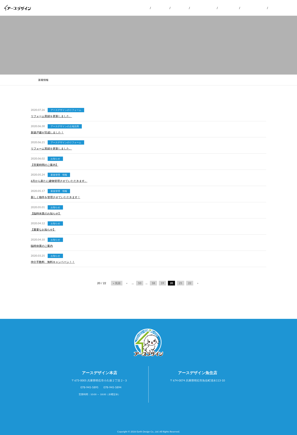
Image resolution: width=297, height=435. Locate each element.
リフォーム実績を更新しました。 (51, 116)
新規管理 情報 (59, 174)
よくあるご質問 (253, 8)
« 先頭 (116, 283)
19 (162, 283)
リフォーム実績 (203, 8)
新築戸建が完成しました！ (47, 132)
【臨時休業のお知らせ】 (46, 213)
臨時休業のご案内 (42, 245)
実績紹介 (179, 8)
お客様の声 (228, 8)
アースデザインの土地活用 (65, 126)
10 (139, 283)
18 (153, 283)
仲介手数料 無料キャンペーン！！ (53, 262)
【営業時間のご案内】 (44, 164)
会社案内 (140, 8)
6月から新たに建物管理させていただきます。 (59, 180)
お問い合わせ (280, 8)
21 (180, 283)
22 (189, 283)
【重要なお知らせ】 (43, 229)
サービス (159, 8)
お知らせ (55, 158)
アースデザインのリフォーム (66, 110)
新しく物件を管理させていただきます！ (55, 197)
